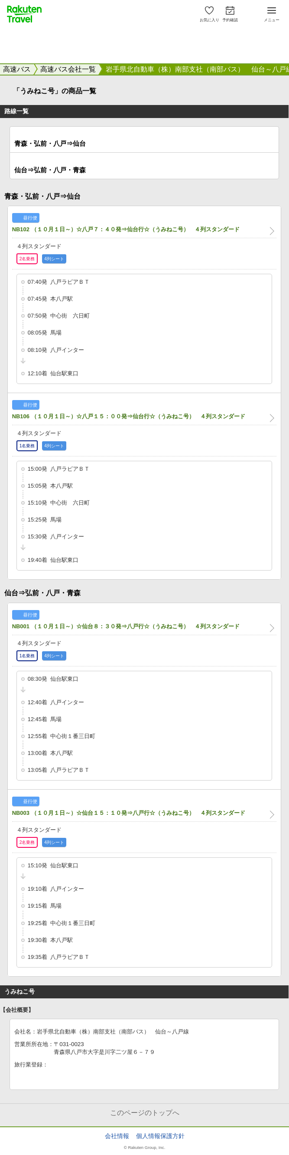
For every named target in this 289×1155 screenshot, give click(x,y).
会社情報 (117, 1135)
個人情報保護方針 (160, 1135)
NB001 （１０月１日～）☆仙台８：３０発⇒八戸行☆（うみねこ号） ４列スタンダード (126, 626)
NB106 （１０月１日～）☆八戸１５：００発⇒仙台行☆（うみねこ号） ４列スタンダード (128, 416)
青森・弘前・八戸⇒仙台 (50, 143)
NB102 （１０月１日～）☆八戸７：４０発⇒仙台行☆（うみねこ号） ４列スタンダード (126, 229)
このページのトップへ (144, 1112)
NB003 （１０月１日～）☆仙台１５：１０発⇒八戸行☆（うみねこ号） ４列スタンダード (128, 813)
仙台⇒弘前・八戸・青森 (50, 170)
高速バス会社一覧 (68, 69)
